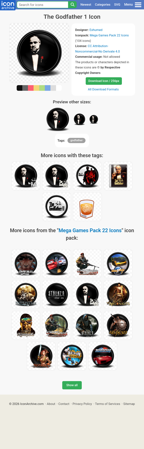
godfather (76, 140)
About (51, 404)
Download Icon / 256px (103, 81)
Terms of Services (107, 404)
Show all (72, 385)
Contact (63, 404)
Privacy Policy (82, 404)
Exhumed (95, 30)
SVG (117, 4)
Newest (85, 4)
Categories (102, 4)
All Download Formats (103, 89)
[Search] (72, 4)
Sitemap (129, 404)
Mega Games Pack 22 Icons (109, 35)
